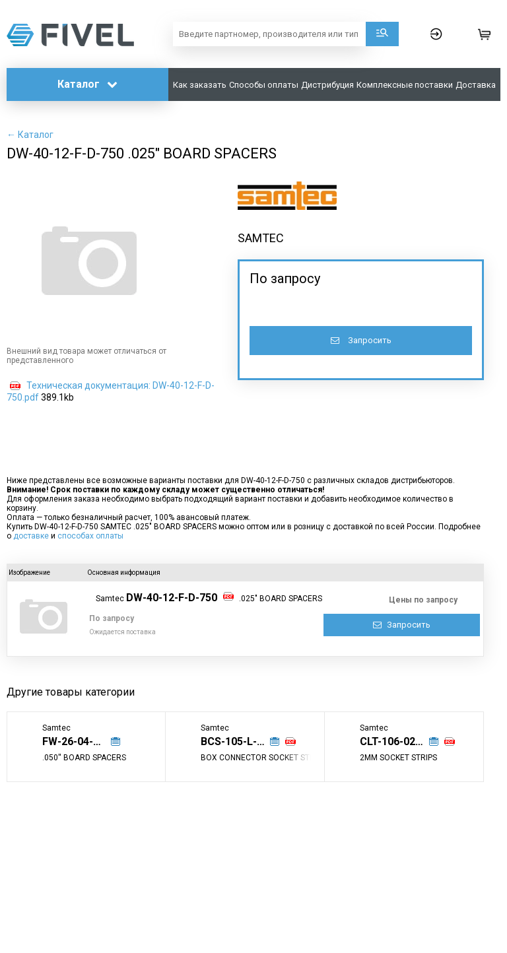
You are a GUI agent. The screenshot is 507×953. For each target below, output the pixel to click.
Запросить (361, 340)
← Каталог (30, 134)
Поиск (382, 34)
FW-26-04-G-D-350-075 (81, 741)
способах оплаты (90, 536)
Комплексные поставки (404, 85)
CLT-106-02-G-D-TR (399, 741)
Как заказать (199, 85)
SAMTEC (261, 238)
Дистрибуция (327, 85)
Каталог (87, 84)
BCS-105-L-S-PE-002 (240, 741)
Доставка (476, 85)
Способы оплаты (263, 85)
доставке (31, 536)
